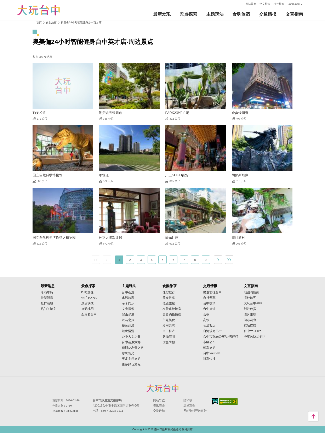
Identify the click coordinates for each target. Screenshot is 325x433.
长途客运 (209, 325)
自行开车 (209, 297)
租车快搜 (209, 358)
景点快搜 (87, 303)
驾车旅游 (209, 347)
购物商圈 (168, 336)
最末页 (229, 259)
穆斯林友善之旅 (133, 347)
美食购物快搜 (171, 314)
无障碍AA (228, 401)
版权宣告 (189, 405)
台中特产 (168, 331)
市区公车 (209, 342)
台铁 (206, 314)
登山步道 (128, 314)
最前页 (96, 259)
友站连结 (250, 325)
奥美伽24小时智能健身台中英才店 (81, 22)
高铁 (206, 320)
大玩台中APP (253, 303)
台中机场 (209, 303)
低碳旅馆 (168, 303)
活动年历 (47, 292)
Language (294, 3)
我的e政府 (215, 401)
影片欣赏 (250, 309)
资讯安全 (159, 405)
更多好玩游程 (131, 364)
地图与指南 (251, 292)
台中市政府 (162, 388)
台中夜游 (128, 292)
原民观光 (128, 353)
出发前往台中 (212, 292)
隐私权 (187, 400)
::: (241, 3)
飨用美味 (168, 325)
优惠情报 (168, 342)
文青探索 (128, 309)
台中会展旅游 (131, 342)
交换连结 (159, 410)
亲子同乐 (128, 303)
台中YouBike (212, 353)
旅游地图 (87, 309)
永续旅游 (128, 297)
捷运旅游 (128, 325)
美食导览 (168, 297)
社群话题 (47, 303)
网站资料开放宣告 (195, 410)
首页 (39, 22)
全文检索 (265, 3)
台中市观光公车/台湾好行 (220, 336)
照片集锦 (250, 314)
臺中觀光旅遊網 (38, 10)
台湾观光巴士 (212, 331)
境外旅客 (279, 3)
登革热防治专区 (255, 336)
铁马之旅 (128, 320)
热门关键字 (48, 309)
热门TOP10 (89, 297)
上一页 (107, 259)
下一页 (218, 259)
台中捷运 (209, 309)
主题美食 (168, 320)
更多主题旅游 (131, 358)
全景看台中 (89, 314)
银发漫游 (128, 331)
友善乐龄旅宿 (171, 309)
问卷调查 (250, 320)
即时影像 (87, 292)
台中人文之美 (131, 336)
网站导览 (250, 3)
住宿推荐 (168, 292)
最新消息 (47, 297)
